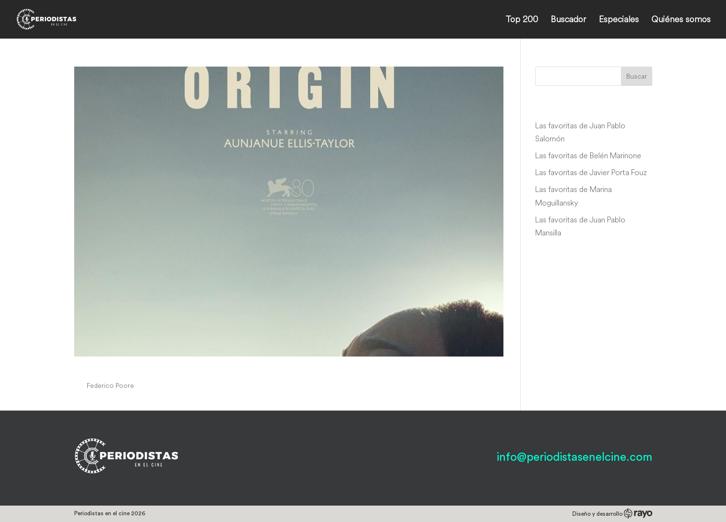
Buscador (568, 20)
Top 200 (521, 20)
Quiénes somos (681, 20)
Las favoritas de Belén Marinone (588, 155)
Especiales (619, 20)
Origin (93, 367)
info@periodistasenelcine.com (574, 457)
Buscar (636, 76)
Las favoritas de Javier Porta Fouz (591, 172)
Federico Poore (110, 385)
